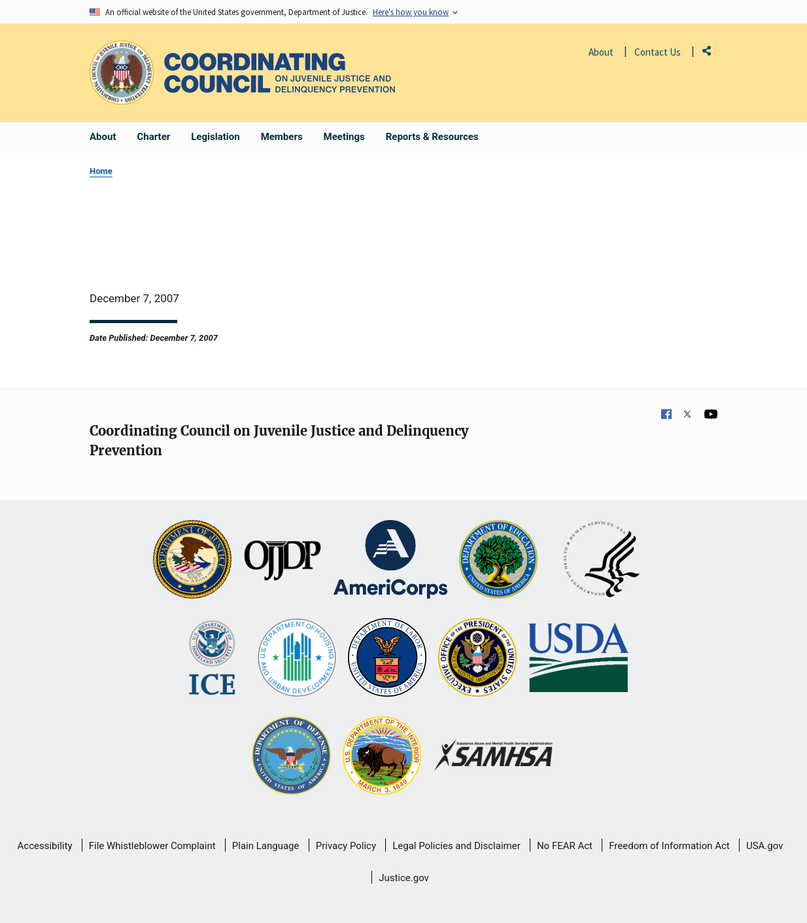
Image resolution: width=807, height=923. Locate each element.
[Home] (279, 73)
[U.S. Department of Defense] (291, 756)
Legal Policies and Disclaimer (456, 846)
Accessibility (45, 846)
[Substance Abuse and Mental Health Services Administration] (494, 756)
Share (711, 53)
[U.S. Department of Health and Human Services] (601, 560)
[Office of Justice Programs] (122, 73)
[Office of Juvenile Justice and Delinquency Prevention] (282, 560)
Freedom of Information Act (669, 846)
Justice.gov (404, 878)
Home (101, 171)
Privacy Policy (346, 846)
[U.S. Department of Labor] (387, 658)
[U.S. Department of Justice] (192, 560)
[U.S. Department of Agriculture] (578, 659)
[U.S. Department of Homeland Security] (212, 658)
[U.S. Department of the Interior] (382, 756)
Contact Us (657, 52)
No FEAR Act (564, 846)
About (601, 52)
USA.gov (764, 846)
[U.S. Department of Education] (498, 560)
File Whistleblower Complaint (152, 846)
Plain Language (266, 846)
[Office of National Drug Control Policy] (477, 658)
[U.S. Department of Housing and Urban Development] (297, 658)
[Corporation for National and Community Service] (390, 560)
